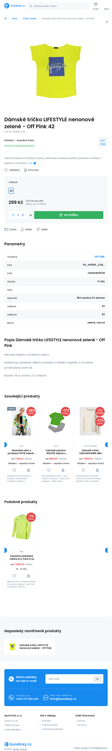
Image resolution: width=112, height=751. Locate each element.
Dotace (81, 720)
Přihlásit (97, 679)
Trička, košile (29, 18)
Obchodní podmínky (52, 729)
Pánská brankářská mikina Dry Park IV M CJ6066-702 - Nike (21, 557)
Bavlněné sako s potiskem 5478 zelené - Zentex (21, 452)
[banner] (13, 6)
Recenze (82, 724)
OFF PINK (102, 142)
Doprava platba (50, 724)
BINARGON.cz (101, 748)
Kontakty (46, 720)
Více (30, 163)
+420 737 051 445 (27, 699)
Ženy (14, 18)
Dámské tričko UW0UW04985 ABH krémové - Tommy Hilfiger (90, 452)
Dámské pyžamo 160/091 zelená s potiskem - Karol (56, 452)
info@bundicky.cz (63, 699)
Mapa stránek (20, 749)
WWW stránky (81, 748)
